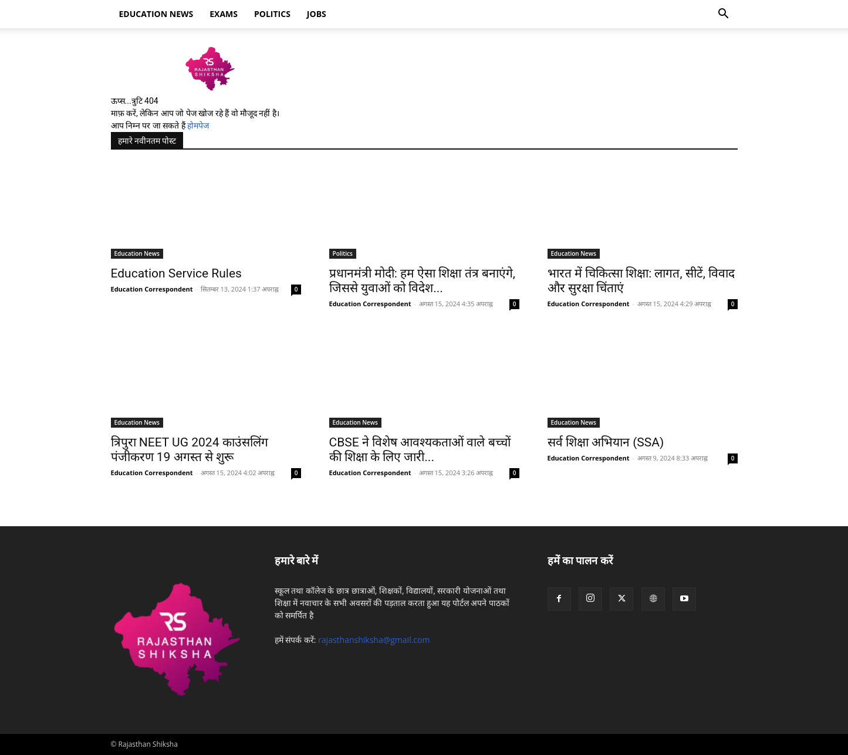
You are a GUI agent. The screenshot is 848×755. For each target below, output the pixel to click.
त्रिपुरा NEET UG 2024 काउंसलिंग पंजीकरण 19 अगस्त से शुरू (189, 449)
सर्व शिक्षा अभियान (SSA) (606, 442)
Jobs (316, 13)
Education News (137, 253)
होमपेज (198, 125)
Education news (156, 13)
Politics (272, 13)
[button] (724, 15)
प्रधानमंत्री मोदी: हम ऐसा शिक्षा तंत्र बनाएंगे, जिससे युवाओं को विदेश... (422, 280)
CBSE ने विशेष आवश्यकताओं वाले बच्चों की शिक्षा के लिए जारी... (420, 449)
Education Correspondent (152, 289)
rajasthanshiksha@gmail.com (374, 639)
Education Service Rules (176, 273)
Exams (224, 13)
